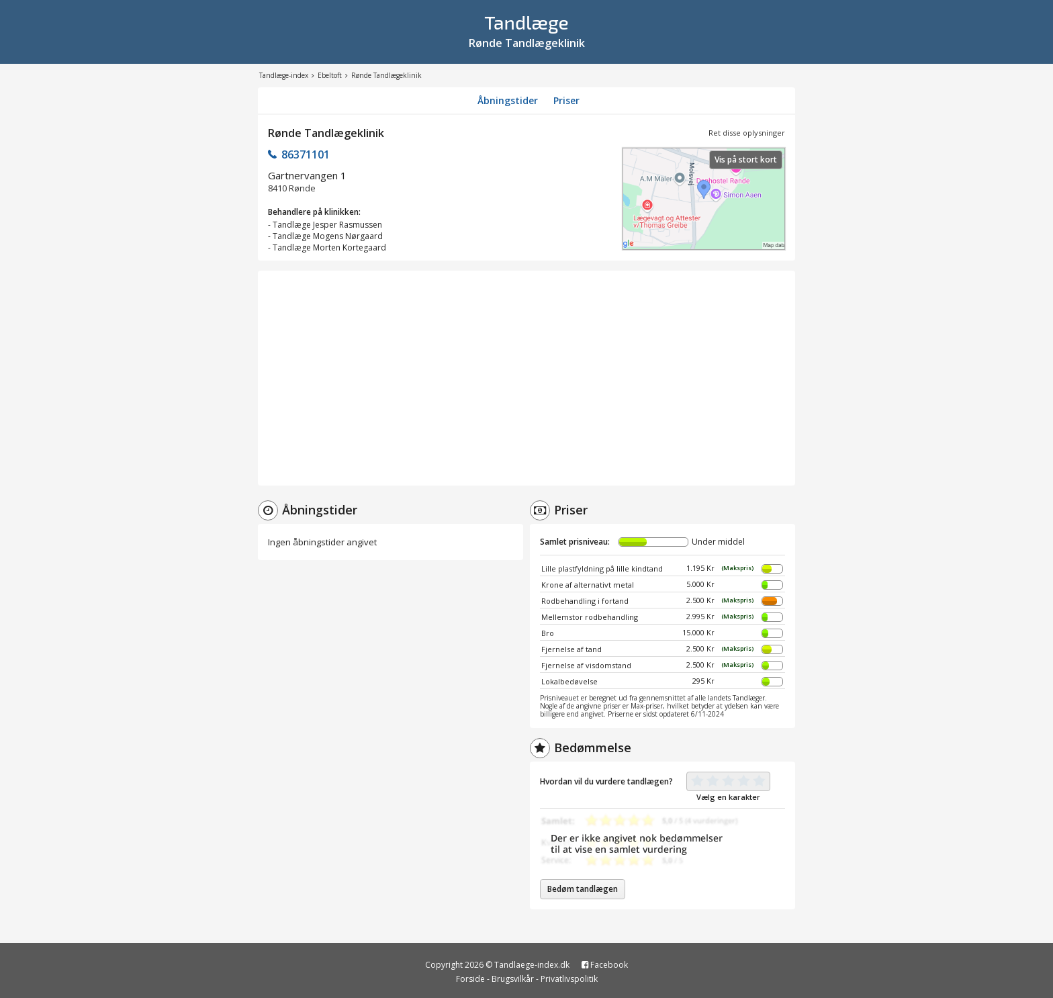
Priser (566, 100)
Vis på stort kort (746, 159)
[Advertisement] (526, 378)
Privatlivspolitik (569, 979)
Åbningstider (507, 100)
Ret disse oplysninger (746, 133)
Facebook (605, 964)
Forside (470, 979)
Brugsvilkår (513, 979)
